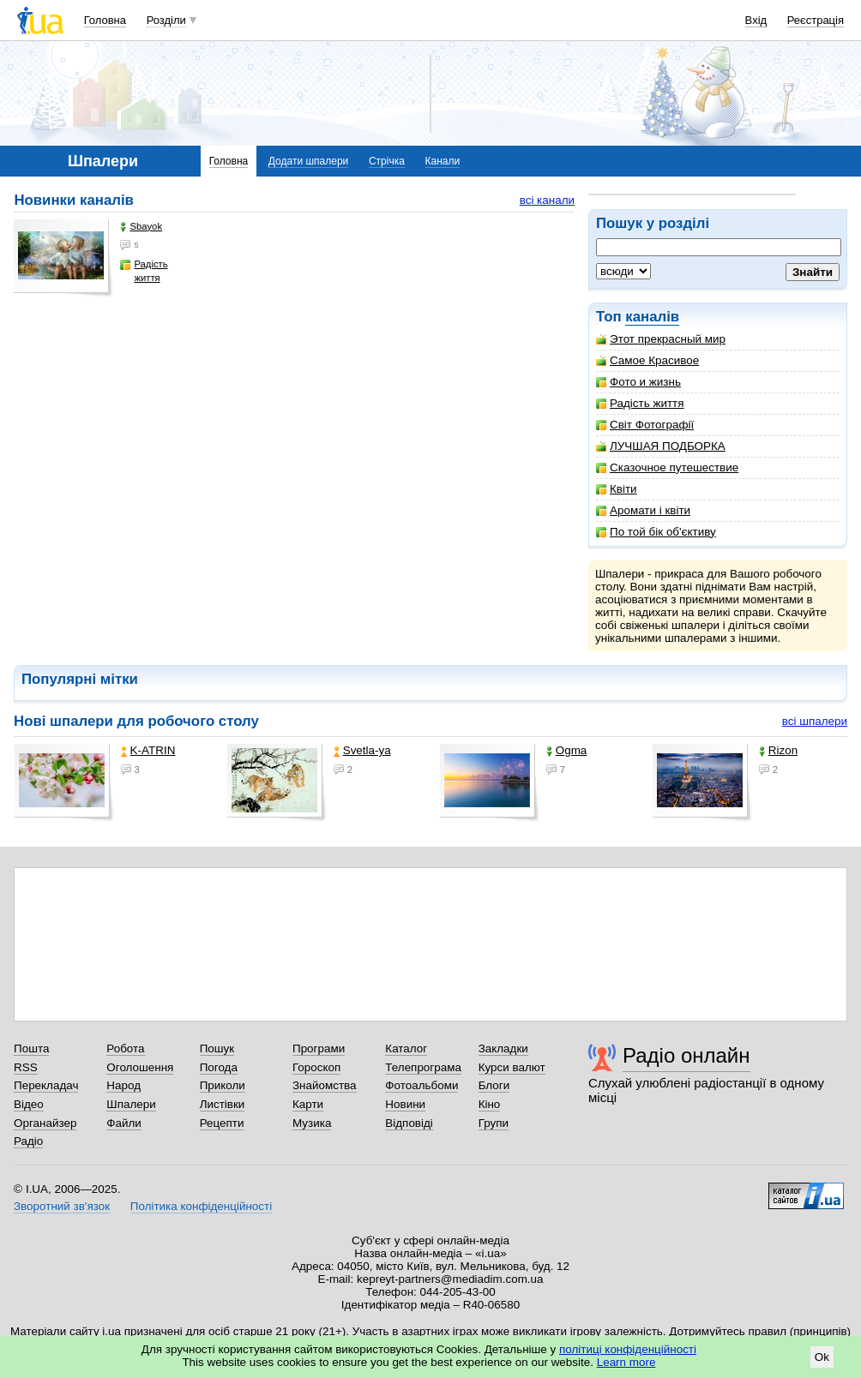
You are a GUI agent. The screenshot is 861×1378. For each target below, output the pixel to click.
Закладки (503, 1048)
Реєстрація (815, 20)
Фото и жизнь (638, 381)
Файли (123, 1123)
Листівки (222, 1104)
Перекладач (46, 1085)
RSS (26, 1067)
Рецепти (222, 1123)
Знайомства (324, 1085)
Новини (405, 1104)
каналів (652, 317)
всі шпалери (814, 721)
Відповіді (409, 1123)
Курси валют (512, 1067)
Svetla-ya (362, 750)
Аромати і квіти (643, 510)
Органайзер (45, 1123)
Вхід (756, 20)
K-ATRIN (148, 750)
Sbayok (141, 226)
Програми (318, 1048)
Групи (494, 1123)
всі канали (547, 200)
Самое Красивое (647, 360)
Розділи (166, 20)
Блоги (494, 1085)
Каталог (406, 1048)
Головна (105, 20)
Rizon (778, 750)
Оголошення (139, 1067)
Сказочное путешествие (667, 467)
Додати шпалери (308, 161)
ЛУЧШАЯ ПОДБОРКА (661, 446)
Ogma (566, 750)
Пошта (31, 1048)
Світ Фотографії (645, 424)
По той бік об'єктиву (656, 531)
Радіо (28, 1141)
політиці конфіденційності (627, 1349)
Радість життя (640, 403)
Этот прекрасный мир (661, 339)
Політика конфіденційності (201, 1206)
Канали (443, 161)
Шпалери (130, 1104)
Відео (29, 1104)
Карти (307, 1104)
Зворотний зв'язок (62, 1206)
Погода (219, 1067)
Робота (125, 1048)
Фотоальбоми (421, 1085)
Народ (123, 1085)
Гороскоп (316, 1067)
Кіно (490, 1104)
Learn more (626, 1362)
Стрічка (387, 161)
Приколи (222, 1085)
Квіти (616, 488)
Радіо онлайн (686, 1055)
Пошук (217, 1048)
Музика (311, 1123)
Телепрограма (423, 1067)
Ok (822, 1357)
